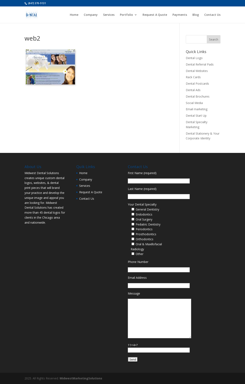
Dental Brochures (197, 96)
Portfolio (126, 15)
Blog (195, 15)
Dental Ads (193, 90)
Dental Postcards (197, 83)
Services (108, 15)
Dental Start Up (196, 116)
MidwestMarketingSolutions (81, 378)
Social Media (194, 103)
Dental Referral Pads (200, 64)
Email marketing (196, 109)
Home (74, 15)
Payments (179, 15)
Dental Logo (194, 58)
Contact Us (212, 15)
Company (91, 15)
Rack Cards (193, 77)
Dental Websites (197, 71)
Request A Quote (155, 15)
